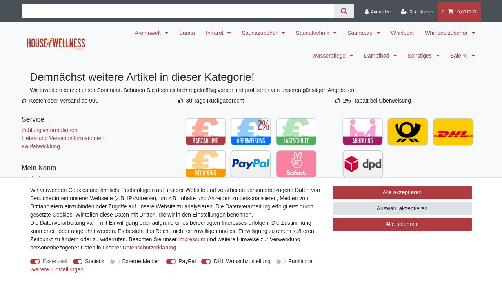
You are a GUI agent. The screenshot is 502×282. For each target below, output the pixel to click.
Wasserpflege (329, 55)
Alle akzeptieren (402, 192)
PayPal (187, 261)
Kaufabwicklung (41, 146)
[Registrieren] (416, 12)
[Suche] (344, 11)
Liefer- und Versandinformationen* (63, 138)
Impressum (191, 239)
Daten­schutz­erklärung (149, 247)
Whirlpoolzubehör (447, 33)
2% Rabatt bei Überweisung (377, 101)
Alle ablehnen (402, 224)
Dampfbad (377, 55)
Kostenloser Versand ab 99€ (63, 101)
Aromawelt (148, 33)
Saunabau (360, 33)
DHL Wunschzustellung (242, 261)
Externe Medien (141, 261)
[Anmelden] (377, 12)
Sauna (187, 33)
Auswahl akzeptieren (402, 208)
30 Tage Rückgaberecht (215, 101)
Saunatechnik (313, 33)
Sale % (459, 55)
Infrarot (215, 33)
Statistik (94, 261)
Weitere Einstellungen (57, 269)
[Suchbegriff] (178, 11)
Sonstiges (420, 55)
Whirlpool (402, 33)
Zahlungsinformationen (49, 130)
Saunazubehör (260, 33)
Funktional (301, 261)
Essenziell (55, 261)
